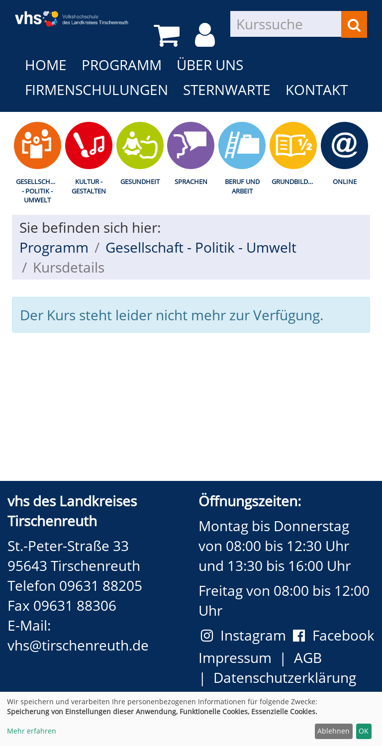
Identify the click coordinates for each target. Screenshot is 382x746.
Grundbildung (295, 181)
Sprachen (191, 181)
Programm (122, 64)
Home (46, 64)
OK (364, 731)
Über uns (210, 64)
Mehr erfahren (31, 731)
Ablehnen (333, 731)
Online (345, 181)
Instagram (247, 635)
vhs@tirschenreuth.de (78, 645)
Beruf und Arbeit (242, 186)
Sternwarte (227, 89)
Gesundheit (140, 181)
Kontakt (317, 89)
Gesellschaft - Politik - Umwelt (38, 190)
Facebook (334, 635)
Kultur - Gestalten (89, 186)
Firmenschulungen (96, 89)
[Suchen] (354, 24)
